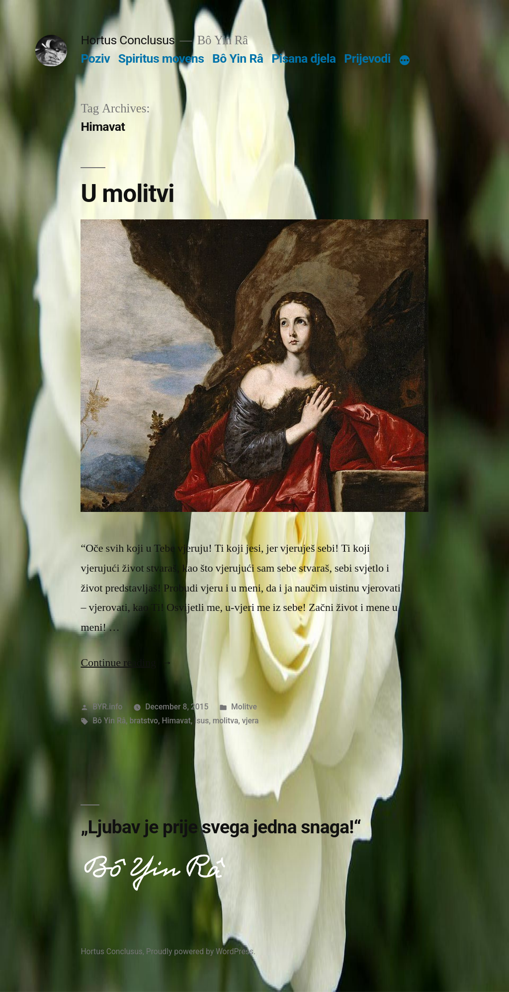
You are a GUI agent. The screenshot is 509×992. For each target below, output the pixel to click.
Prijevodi (367, 58)
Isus (201, 720)
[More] (405, 61)
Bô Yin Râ (237, 58)
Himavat (176, 720)
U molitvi (127, 193)
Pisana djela (303, 58)
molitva (226, 720)
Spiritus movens (161, 58)
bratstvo (144, 720)
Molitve (244, 706)
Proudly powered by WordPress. (200, 951)
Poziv (95, 58)
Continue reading (126, 663)
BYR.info (107, 706)
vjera (250, 720)
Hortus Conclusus (127, 40)
